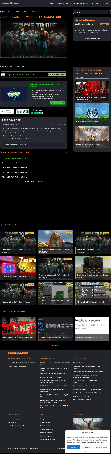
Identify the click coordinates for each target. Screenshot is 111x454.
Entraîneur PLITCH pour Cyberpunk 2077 (53, 373)
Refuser (87, 447)
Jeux (9, 11)
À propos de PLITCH (57, 103)
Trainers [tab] (78, 73)
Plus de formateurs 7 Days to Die (34, 181)
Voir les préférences (101, 447)
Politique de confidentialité (65, 448)
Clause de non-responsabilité (16, 425)
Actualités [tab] (87, 73)
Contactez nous (12, 422)
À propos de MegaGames (15, 419)
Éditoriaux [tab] (98, 73)
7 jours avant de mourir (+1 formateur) (14, 163)
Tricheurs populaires (46, 429)
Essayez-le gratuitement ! (56, 74)
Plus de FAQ (55, 345)
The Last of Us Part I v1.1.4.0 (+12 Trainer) (85, 386)
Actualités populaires (46, 432)
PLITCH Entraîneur (78, 362)
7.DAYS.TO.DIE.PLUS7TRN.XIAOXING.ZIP (15, 144)
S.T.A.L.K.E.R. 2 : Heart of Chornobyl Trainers (21, 362)
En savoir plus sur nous (92, 38)
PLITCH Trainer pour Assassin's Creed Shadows (54, 386)
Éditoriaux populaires (46, 436)
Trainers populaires (46, 422)
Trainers (33, 11)
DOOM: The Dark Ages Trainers (17, 366)
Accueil (2, 11)
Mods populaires (45, 425)
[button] (107, 432)
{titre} (86, 451)
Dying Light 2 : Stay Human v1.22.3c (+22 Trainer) (88, 371)
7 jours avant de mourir (21, 11)
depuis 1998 (104, 24)
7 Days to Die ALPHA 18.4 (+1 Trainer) (14, 177)
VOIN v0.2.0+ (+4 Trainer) (81, 396)
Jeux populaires (45, 419)
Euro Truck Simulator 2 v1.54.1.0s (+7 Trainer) (87, 393)
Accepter (73, 447)
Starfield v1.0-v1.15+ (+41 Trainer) (50, 377)
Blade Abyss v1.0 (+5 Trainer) (82, 399)
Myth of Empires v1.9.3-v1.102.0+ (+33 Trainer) (87, 389)
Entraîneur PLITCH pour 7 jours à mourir (15, 158)
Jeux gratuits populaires (47, 439)
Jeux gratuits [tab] (80, 77)
